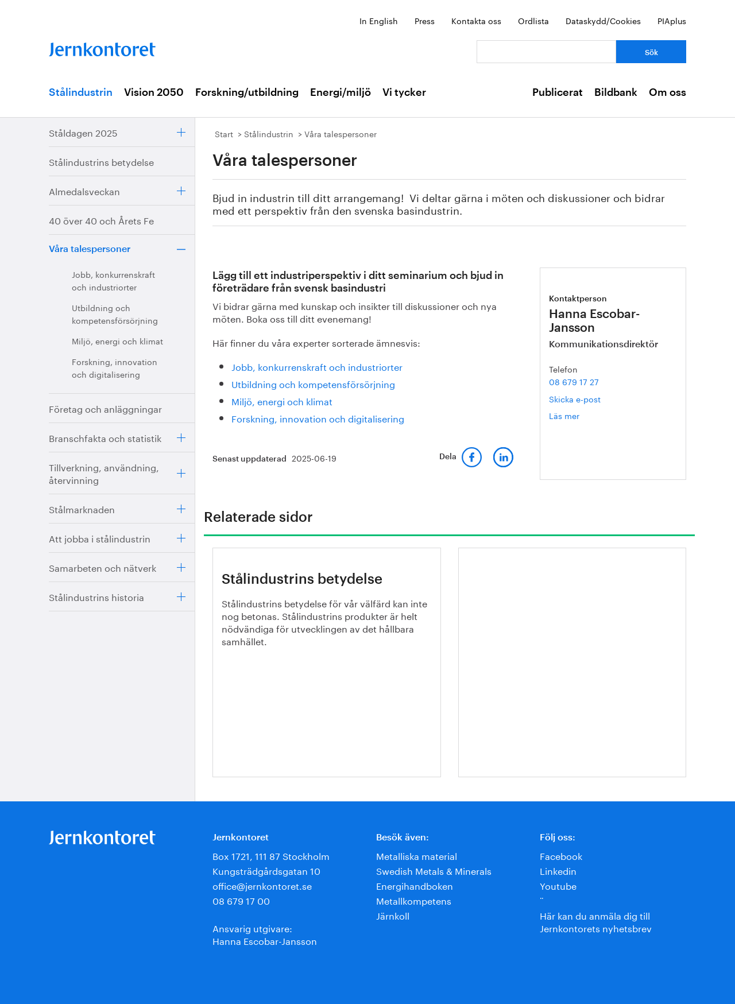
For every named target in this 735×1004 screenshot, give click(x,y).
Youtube (558, 885)
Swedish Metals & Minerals (434, 870)
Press (425, 20)
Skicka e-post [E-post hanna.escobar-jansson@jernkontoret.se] (575, 398)
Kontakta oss (476, 20)
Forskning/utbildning (247, 92)
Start (224, 133)
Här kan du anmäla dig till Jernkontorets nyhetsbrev (596, 921)
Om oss (667, 92)
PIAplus (671, 20)
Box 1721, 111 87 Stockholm (271, 855)
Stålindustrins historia (96, 596)
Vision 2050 (154, 92)
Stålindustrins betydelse (101, 161)
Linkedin (558, 870)
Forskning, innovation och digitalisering (114, 367)
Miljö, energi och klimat (117, 340)
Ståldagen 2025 (83, 132)
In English (378, 20)
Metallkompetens (413, 900)
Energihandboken (414, 885)
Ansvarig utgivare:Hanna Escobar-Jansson (264, 933)
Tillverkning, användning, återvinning (104, 472)
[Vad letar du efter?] (546, 51)
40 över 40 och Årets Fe (101, 219)
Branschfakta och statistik (105, 437)
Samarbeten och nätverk (102, 567)
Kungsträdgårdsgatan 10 (266, 870)
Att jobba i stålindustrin (99, 537)
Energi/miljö (340, 92)
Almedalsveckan (84, 190)
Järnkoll (392, 915)
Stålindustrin (81, 92)
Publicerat (557, 92)
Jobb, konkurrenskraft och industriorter (113, 280)
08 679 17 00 (241, 900)
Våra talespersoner (89, 249)
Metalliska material (416, 855)
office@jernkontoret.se (262, 885)
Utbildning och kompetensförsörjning (115, 313)
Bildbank (615, 92)
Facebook (561, 855)
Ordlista (533, 20)
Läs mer (581, 415)
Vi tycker (404, 92)
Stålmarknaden (82, 508)
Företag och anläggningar (105, 408)
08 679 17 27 (574, 381)
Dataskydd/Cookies (603, 20)
